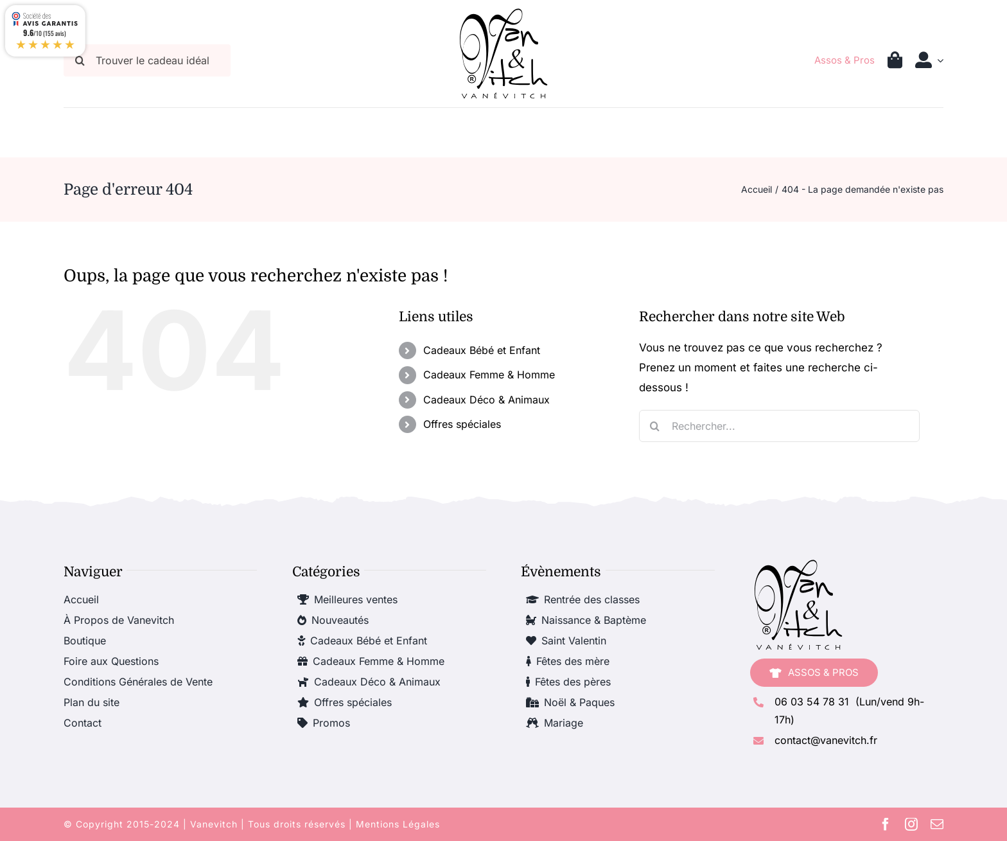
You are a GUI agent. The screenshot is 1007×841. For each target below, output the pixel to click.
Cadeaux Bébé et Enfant (481, 350)
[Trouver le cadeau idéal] (147, 60)
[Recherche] (655, 426)
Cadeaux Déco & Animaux (486, 399)
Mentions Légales (398, 824)
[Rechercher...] (779, 426)
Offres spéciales (462, 424)
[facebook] (885, 824)
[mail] (937, 824)
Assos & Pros (844, 60)
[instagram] (911, 824)
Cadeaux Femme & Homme (489, 374)
